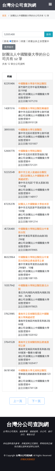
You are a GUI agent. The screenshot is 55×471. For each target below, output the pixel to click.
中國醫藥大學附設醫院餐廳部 (33, 108)
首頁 (4, 15)
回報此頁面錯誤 (27, 459)
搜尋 (48, 34)
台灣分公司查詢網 (19, 5)
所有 (5, 41)
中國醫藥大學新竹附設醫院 (32, 83)
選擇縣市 (8, 47)
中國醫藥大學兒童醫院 (30, 129)
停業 (22, 41)
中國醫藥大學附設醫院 (30, 150)
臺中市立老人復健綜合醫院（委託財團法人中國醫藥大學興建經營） (33, 175)
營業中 (13, 41)
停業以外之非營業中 (37, 41)
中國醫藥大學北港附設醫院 (32, 370)
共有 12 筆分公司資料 (13, 63)
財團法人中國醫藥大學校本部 (33, 204)
